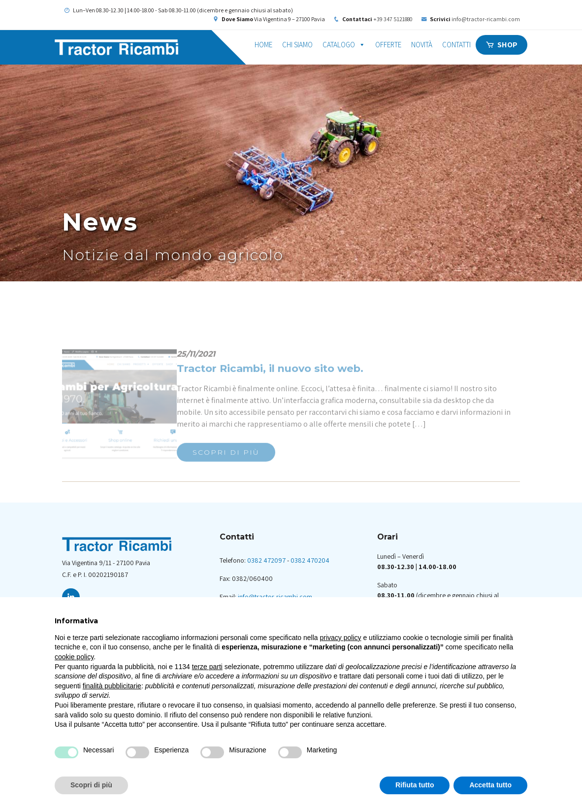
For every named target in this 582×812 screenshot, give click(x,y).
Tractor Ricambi (150, 47)
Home (263, 44)
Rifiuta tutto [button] (414, 785)
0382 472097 (266, 560)
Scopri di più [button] (91, 785)
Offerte (388, 44)
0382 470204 (310, 560)
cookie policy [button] (74, 657)
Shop (507, 44)
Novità (421, 44)
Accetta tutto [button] (490, 785)
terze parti (207, 667)
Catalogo (344, 44)
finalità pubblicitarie (112, 686)
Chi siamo (297, 44)
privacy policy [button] (340, 638)
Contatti (456, 44)
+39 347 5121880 (393, 19)
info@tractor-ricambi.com (486, 19)
